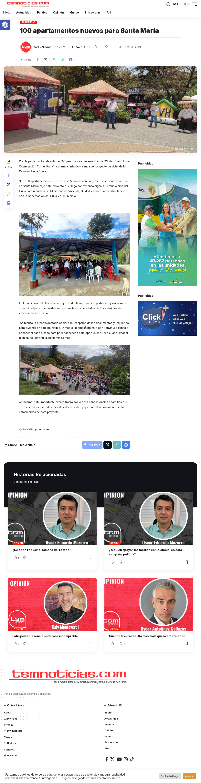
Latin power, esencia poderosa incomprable (45, 636)
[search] (168, 4)
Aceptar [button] (189, 776)
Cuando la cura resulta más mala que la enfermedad (148, 636)
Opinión (18, 543)
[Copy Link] (63, 60)
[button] (5, 25)
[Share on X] (46, 60)
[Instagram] (126, 759)
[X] (112, 759)
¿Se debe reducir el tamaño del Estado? (42, 550)
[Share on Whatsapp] (54, 60)
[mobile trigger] (193, 4)
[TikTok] (131, 759)
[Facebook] (106, 759)
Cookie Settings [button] (169, 776)
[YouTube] (119, 759)
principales (42, 429)
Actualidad (29, 22)
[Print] (71, 60)
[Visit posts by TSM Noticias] (26, 47)
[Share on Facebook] (37, 60)
